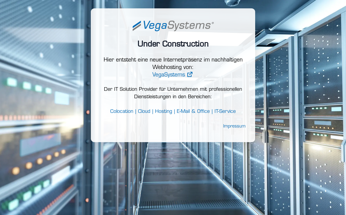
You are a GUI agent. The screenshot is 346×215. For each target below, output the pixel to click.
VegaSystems (173, 75)
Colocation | (123, 111)
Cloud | (145, 111)
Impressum (234, 126)
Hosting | (165, 111)
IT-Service (225, 111)
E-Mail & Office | (195, 111)
